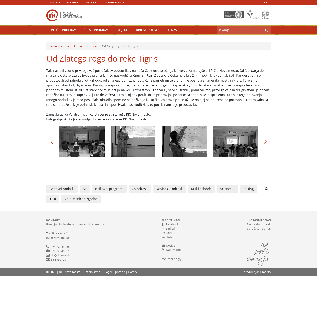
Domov (132, 310)
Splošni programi (63, 39)
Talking (248, 227)
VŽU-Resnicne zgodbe (81, 237)
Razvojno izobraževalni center (67, 84)
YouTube (167, 275)
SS (85, 227)
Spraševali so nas (259, 267)
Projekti (122, 39)
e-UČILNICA (91, 2)
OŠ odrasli (139, 227)
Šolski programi (96, 39)
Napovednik (172, 288)
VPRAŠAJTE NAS (260, 258)
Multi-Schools (201, 227)
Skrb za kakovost (148, 39)
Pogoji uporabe (115, 310)
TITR (53, 237)
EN (265, 2)
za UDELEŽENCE (114, 2)
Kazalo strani (92, 310)
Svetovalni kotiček (259, 263)
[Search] (239, 39)
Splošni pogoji (172, 297)
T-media (265, 310)
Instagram (168, 271)
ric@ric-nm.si (60, 294)
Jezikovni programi (109, 227)
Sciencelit (227, 227)
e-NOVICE (55, 2)
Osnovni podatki (62, 227)
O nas (172, 39)
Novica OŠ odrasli (169, 227)
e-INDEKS (72, 2)
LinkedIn (170, 267)
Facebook (170, 263)
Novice (94, 84)
